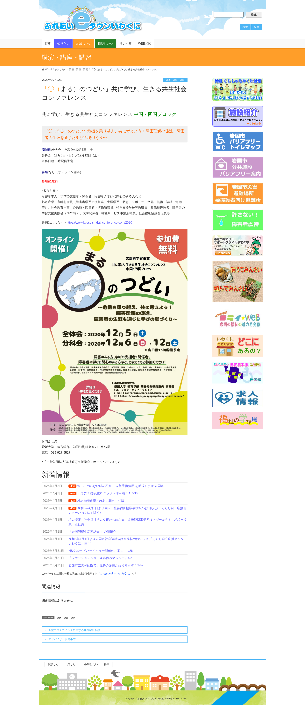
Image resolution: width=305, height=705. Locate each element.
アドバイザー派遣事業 (62, 639)
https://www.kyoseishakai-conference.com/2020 (99, 222)
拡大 (256, 27)
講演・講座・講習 (175, 80)
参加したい (91, 664)
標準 (245, 27)
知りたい (72, 664)
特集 (106, 664)
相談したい (54, 664)
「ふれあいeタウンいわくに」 (114, 573)
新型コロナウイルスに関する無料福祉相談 (74, 630)
